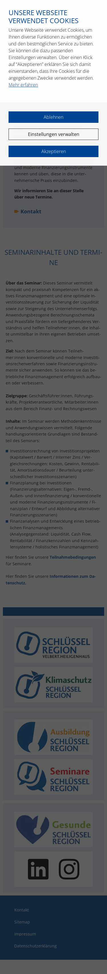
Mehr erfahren (23, 85)
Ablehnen (53, 117)
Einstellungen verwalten (53, 134)
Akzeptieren (53, 151)
